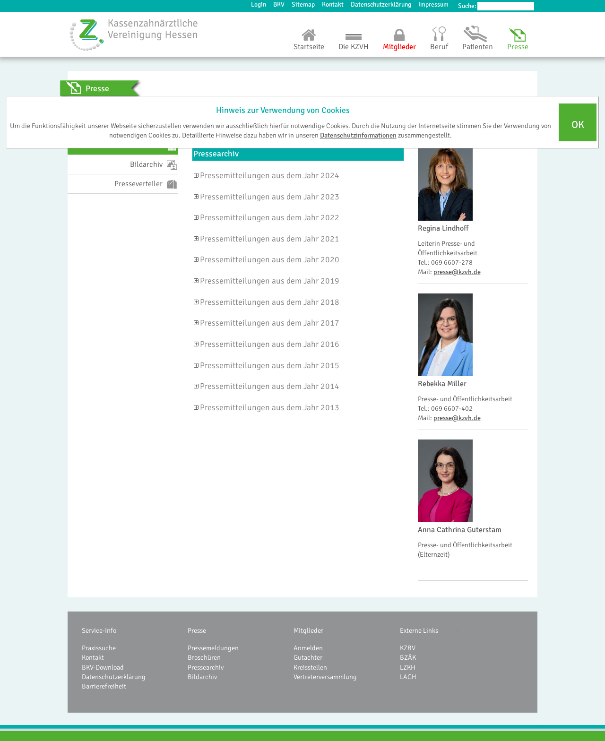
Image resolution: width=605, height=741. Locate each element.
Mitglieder (399, 47)
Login (258, 4)
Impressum (433, 4)
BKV (279, 4)
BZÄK (408, 657)
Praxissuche (99, 648)
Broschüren (204, 657)
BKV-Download (103, 667)
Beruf (439, 47)
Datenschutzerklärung (381, 4)
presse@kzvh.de (457, 271)
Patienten (477, 47)
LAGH (408, 676)
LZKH (407, 667)
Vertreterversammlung (325, 676)
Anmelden (308, 648)
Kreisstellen (310, 667)
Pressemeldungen (213, 648)
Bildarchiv (202, 676)
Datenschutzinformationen (358, 135)
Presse (517, 47)
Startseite (309, 47)
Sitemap (303, 4)
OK (577, 125)
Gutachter (308, 657)
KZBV (407, 648)
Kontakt (333, 4)
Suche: (467, 6)
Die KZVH (353, 47)
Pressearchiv (206, 667)
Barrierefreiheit (104, 686)
